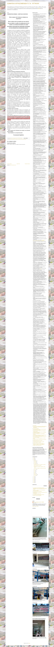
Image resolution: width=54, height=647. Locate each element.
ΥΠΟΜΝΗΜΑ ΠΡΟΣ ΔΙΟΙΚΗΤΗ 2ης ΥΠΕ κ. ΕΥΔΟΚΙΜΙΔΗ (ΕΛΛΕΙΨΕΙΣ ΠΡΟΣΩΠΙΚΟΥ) (39, 432)
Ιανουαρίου (35, 475)
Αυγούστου (35, 469)
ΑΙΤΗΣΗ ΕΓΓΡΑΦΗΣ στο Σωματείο (37, 442)
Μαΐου (34, 472)
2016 (34, 478)
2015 (34, 479)
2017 (34, 477)
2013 (34, 481)
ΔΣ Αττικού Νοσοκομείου (36, 428)
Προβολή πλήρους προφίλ (35, 506)
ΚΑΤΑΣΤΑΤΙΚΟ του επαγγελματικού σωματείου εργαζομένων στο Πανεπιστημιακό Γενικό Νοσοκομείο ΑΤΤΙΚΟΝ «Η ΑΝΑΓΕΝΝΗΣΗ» (40, 427)
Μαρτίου (35, 473)
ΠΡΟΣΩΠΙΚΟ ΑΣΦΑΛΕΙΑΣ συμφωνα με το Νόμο (38, 441)
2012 (34, 482)
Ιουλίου (35, 470)
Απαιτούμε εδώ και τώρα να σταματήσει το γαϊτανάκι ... (40, 464)
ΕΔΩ (39, 8)
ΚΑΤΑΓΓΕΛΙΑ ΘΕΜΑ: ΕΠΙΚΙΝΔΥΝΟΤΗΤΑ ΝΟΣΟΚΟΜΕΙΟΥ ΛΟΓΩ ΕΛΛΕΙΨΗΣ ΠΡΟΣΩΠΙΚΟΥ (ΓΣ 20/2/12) (39, 435)
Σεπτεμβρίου (35, 463)
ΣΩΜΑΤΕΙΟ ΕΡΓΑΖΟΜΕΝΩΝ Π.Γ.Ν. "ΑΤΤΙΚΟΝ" (23, 3)
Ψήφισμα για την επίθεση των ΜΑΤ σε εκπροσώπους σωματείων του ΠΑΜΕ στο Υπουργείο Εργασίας (39, 444)
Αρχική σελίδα (34, 425)
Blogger (29, 643)
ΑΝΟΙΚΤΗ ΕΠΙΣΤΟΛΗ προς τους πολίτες (37, 440)
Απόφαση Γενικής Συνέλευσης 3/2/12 (37, 445)
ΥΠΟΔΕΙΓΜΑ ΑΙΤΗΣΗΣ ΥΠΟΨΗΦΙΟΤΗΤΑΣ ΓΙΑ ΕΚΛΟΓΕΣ (39, 439)
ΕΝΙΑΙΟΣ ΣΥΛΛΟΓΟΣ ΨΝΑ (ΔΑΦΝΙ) (37, 495)
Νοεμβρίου (35, 461)
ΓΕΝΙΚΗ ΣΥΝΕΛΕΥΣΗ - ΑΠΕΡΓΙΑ (37, 465)
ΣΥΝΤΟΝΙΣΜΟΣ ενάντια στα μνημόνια (37, 491)
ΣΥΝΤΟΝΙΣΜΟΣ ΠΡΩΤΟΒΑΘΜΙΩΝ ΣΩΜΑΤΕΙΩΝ (38, 494)
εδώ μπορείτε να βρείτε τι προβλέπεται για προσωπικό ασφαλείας (39, 240)
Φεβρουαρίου (35, 474)
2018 (34, 476)
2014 (34, 480)
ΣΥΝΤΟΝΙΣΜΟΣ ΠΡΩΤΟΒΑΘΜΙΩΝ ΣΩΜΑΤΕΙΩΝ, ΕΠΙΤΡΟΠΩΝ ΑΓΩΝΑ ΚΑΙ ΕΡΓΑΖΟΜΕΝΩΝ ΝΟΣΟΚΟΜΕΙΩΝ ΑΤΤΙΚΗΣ (40, 488)
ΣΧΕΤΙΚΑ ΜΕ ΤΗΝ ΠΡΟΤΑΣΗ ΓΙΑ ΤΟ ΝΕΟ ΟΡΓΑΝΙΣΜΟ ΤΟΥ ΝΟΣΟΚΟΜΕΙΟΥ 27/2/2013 (39, 429)
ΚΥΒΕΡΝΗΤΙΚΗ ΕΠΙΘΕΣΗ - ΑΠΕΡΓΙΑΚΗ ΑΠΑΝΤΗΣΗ (40, 468)
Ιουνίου (35, 471)
